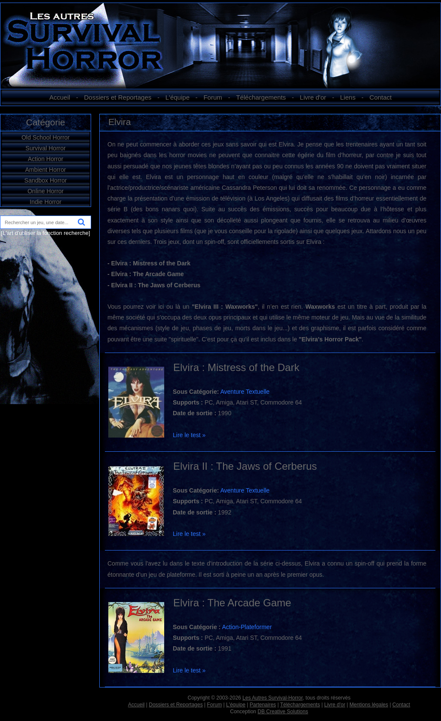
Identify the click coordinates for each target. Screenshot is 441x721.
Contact (381, 97)
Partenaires (263, 705)
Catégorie (45, 122)
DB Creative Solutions (282, 712)
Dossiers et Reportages (118, 97)
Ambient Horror (45, 169)
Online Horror (46, 191)
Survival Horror (45, 148)
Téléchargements (261, 97)
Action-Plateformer (247, 627)
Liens (347, 97)
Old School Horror (45, 137)
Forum (212, 97)
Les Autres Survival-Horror (272, 698)
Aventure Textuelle (245, 391)
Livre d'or (313, 97)
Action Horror (45, 158)
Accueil (59, 97)
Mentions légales (368, 705)
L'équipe (177, 97)
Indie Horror (45, 201)
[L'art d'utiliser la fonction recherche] (45, 233)
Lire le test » (189, 435)
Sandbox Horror (45, 180)
